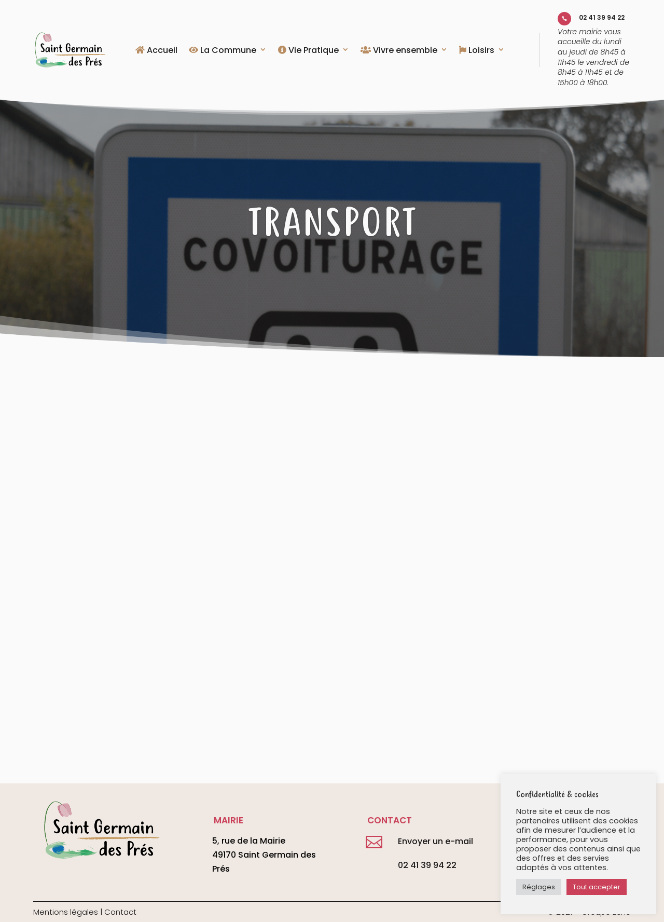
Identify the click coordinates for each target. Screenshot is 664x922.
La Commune (222, 51)
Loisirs (476, 51)
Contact (120, 911)
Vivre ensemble (399, 51)
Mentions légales (65, 911)
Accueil (156, 51)
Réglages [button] (538, 887)
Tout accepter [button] (596, 887)
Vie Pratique (308, 51)
